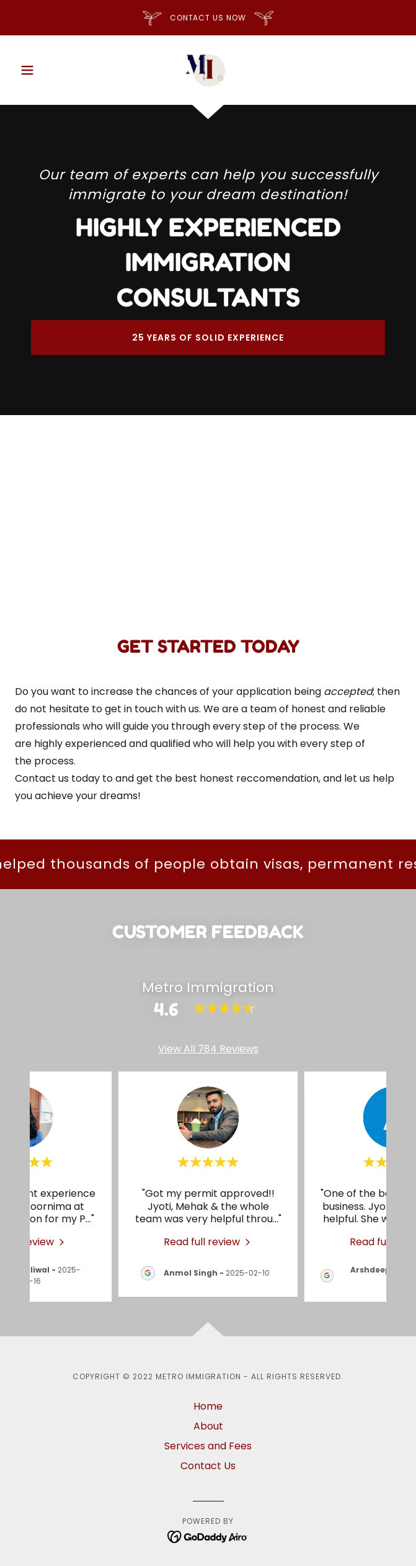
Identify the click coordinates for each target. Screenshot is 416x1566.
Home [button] (208, 1406)
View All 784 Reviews (208, 1049)
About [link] (208, 1426)
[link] (207, 70)
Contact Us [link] (208, 1466)
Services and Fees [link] (208, 1446)
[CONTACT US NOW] (208, 17)
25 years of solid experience (208, 337)
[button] (44, 70)
